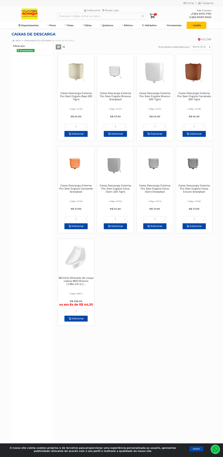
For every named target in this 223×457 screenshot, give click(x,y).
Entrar (188, 3)
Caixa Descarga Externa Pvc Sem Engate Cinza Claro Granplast (155, 188)
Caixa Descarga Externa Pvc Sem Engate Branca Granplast (115, 96)
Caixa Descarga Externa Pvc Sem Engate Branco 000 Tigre (155, 96)
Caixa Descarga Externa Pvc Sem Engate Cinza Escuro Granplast (194, 188)
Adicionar (76, 133)
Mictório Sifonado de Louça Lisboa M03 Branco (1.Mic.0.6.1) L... (76, 281)
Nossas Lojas (110, 10)
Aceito (196, 448)
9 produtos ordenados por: (174, 46)
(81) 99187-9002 (200, 17)
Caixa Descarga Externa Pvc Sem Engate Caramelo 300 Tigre (194, 96)
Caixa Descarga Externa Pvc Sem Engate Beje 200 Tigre (76, 96)
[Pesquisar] (143, 16)
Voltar (204, 39)
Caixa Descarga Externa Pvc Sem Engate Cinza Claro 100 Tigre (115, 188)
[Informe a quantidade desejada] (76, 127)
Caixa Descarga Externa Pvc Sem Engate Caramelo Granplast (76, 188)
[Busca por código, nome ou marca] (98, 16)
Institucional (92, 10)
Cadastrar (206, 3)
